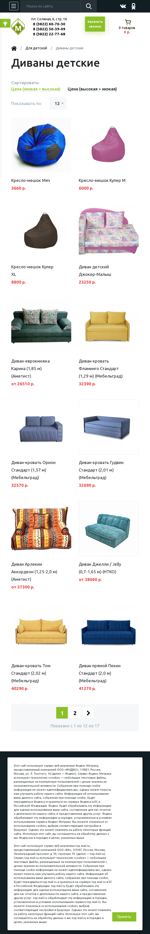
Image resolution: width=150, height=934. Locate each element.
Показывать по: (26, 103)
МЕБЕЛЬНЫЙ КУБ (21, 26)
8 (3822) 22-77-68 (49, 34)
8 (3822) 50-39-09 (49, 29)
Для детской (36, 48)
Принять (124, 917)
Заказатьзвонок (95, 24)
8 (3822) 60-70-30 (49, 24)
